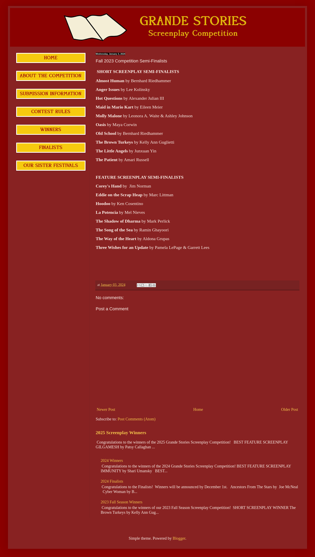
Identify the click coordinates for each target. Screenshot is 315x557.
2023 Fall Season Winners (121, 502)
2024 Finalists (112, 481)
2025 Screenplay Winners (121, 432)
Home (198, 409)
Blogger (179, 538)
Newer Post (106, 409)
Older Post (289, 409)
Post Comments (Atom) (137, 419)
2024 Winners (112, 460)
